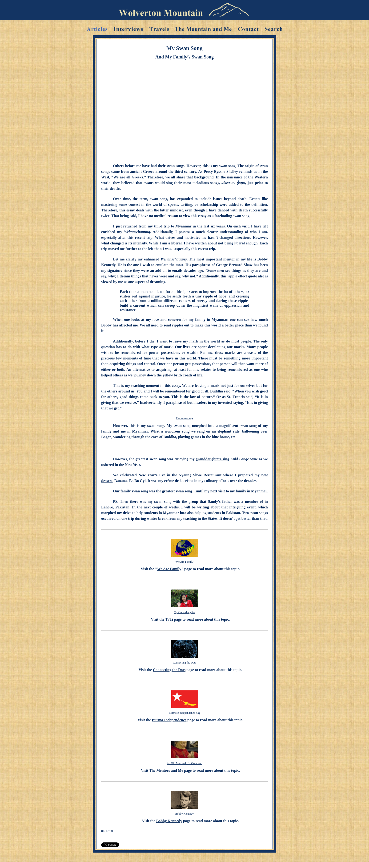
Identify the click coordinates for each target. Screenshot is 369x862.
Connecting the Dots (184, 662)
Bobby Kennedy (184, 813)
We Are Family (184, 561)
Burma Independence (169, 720)
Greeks (137, 177)
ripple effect (237, 276)
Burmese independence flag (184, 712)
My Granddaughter (184, 612)
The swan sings (184, 418)
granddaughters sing (212, 459)
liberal (239, 243)
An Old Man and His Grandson (184, 763)
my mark (190, 341)
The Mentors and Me (166, 770)
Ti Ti (169, 619)
